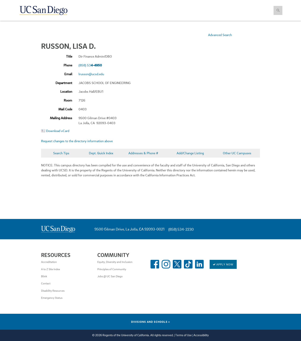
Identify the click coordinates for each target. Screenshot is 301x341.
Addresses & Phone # (143, 153)
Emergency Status (51, 297)
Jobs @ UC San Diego (110, 276)
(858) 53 (90, 65)
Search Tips (61, 153)
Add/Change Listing (190, 153)
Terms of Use (183, 335)
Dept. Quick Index (101, 153)
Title (69, 56)
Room (68, 100)
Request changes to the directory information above (77, 141)
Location (66, 91)
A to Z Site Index (50, 269)
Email (68, 74)
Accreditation (49, 261)
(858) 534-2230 (181, 229)
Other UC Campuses (237, 153)
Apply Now (223, 264)
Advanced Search (220, 35)
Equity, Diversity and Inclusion (114, 261)
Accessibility (201, 335)
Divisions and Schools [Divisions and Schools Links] (150, 321)
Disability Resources (52, 290)
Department (63, 83)
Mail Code (65, 109)
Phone (68, 65)
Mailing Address (61, 118)
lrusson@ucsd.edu (91, 74)
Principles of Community (111, 269)
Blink (44, 276)
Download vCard (57, 131)
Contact (45, 283)
